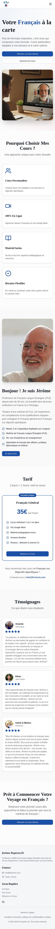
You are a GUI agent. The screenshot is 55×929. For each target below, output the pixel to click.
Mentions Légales (28, 912)
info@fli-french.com (35, 577)
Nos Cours (6, 893)
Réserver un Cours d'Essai (27, 54)
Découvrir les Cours (27, 61)
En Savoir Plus (11, 454)
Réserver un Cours (27, 554)
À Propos (5, 889)
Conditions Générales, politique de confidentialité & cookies (27, 917)
